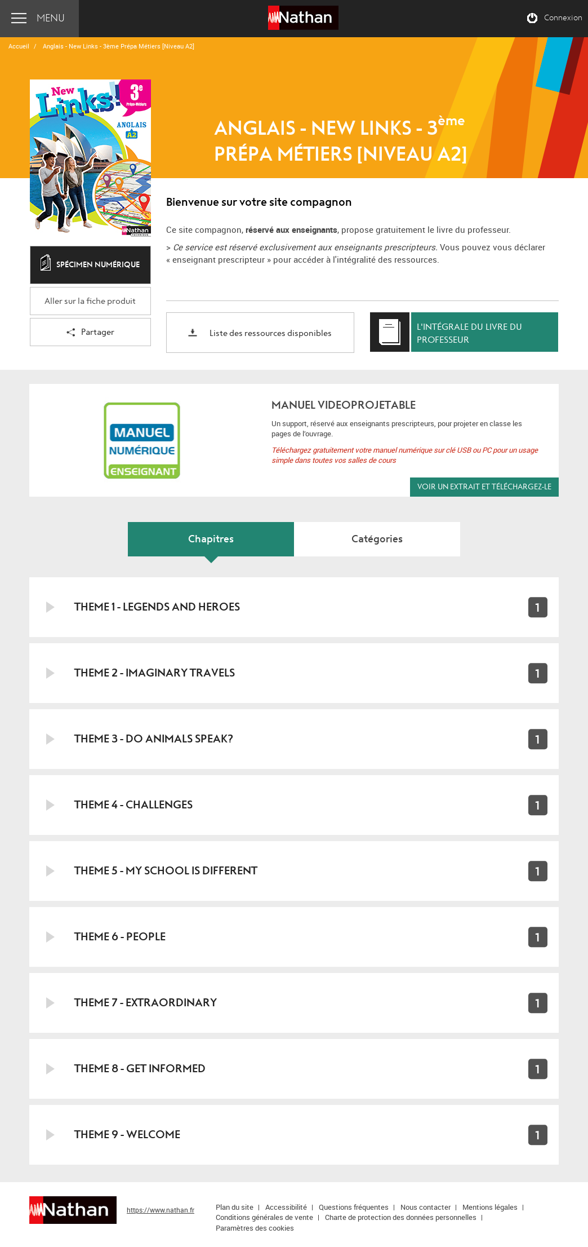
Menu (51, 18)
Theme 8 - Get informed (140, 1068)
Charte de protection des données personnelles (400, 1217)
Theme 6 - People (120, 936)
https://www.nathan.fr (160, 1209)
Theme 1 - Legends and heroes (157, 606)
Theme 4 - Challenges (133, 804)
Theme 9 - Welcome (127, 1134)
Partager (90, 333)
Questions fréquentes (354, 1207)
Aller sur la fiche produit (90, 301)
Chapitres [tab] (211, 539)
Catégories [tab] (377, 539)
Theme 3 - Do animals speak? (153, 738)
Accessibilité (286, 1207)
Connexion (563, 18)
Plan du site (234, 1207)
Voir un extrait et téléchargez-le (484, 487)
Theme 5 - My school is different (165, 870)
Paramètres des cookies (255, 1228)
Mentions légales (490, 1207)
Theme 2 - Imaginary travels (154, 672)
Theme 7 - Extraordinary (145, 1002)
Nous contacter (425, 1207)
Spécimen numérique (90, 265)
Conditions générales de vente (264, 1217)
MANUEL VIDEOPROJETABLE (343, 405)
